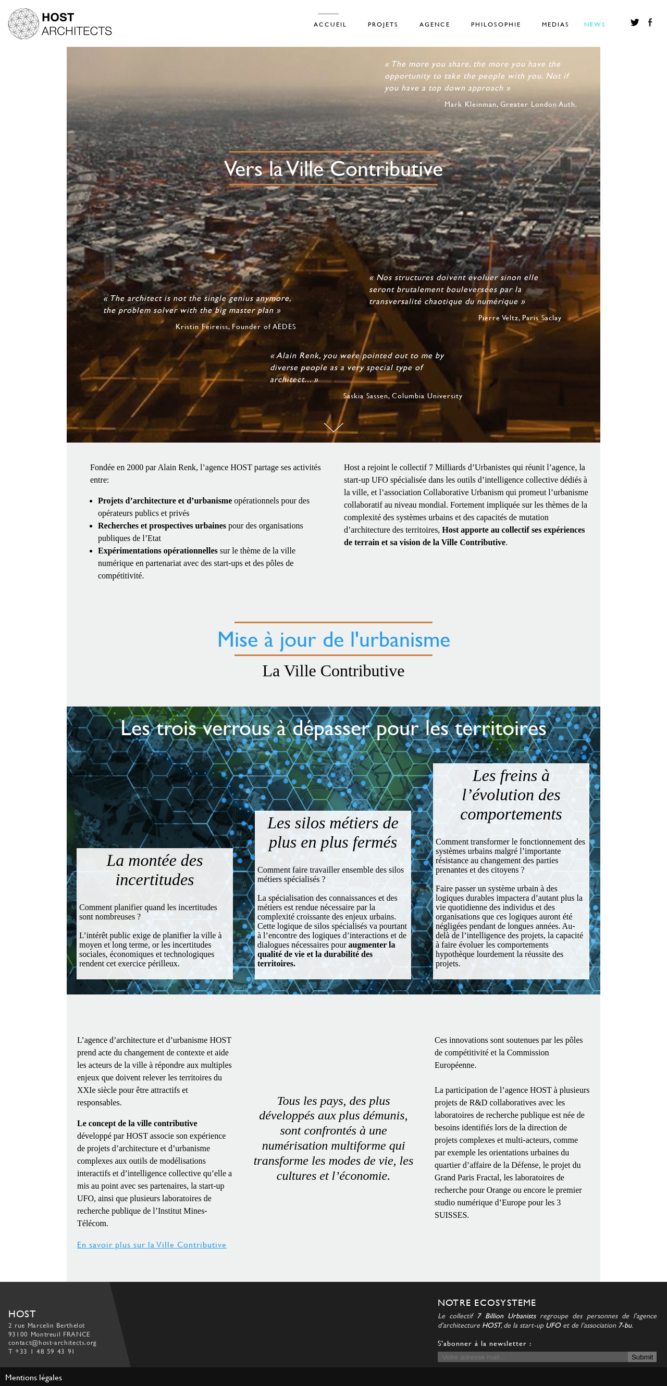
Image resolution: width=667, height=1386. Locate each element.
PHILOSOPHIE (496, 24)
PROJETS (383, 24)
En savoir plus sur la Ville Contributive (152, 1244)
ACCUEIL (330, 24)
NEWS (595, 24)
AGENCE (434, 24)
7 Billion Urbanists (506, 1315)
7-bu (625, 1324)
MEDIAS (556, 24)
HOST (491, 1324)
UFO (553, 1324)
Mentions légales (33, 1377)
